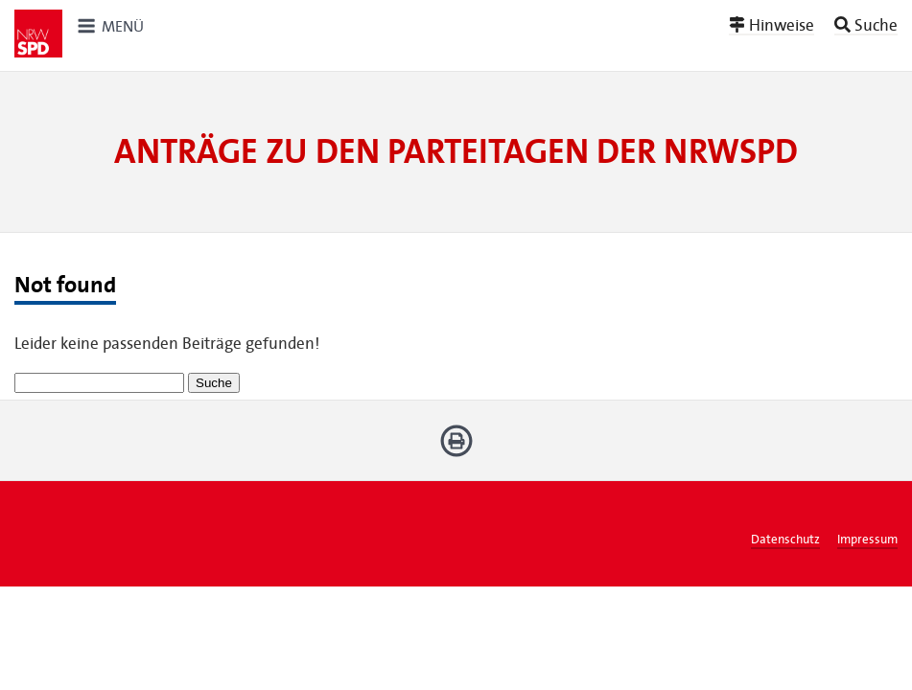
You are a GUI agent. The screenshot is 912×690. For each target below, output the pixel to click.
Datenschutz (785, 539)
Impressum (867, 539)
